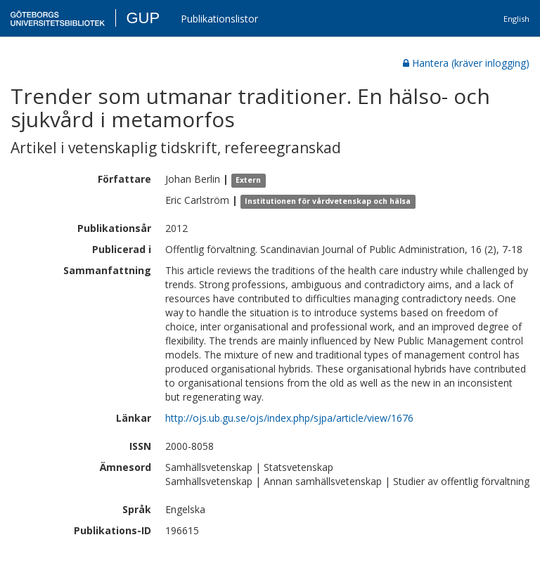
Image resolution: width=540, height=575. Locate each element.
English (516, 18)
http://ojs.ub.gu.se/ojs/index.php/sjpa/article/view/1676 (289, 418)
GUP (143, 18)
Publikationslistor (219, 18)
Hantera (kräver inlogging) (466, 63)
